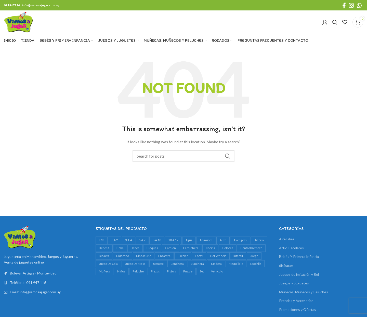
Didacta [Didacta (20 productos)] (104, 259)
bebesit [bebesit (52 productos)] (104, 251)
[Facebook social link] (344, 5)
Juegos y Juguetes (294, 286)
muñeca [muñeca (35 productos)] (104, 275)
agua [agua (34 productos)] (189, 243)
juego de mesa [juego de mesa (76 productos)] (135, 267)
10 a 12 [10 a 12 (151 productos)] (173, 243)
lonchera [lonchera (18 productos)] (177, 267)
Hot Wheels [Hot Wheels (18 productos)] (218, 259)
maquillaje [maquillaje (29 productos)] (236, 267)
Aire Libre (286, 242)
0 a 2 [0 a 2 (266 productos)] (114, 243)
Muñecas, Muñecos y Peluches (303, 295)
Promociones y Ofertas (297, 313)
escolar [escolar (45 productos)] (183, 259)
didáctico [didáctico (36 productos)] (122, 259)
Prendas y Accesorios (296, 304)
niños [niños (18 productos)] (121, 275)
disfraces (286, 269)
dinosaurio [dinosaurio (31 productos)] (143, 259)
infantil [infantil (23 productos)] (238, 259)
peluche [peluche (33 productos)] (138, 275)
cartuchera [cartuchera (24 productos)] (191, 251)
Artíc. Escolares (291, 251)
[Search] (335, 24)
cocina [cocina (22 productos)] (210, 251)
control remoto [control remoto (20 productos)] (251, 251)
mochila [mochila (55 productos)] (255, 267)
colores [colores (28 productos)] (227, 251)
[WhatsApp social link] (359, 5)
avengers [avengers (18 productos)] (240, 243)
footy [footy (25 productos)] (199, 259)
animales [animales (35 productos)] (206, 243)
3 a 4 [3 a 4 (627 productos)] (128, 243)
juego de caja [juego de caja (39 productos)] (108, 267)
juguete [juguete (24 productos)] (158, 267)
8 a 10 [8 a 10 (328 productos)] (157, 243)
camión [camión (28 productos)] (170, 251)
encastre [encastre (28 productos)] (164, 259)
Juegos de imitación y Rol (299, 277)
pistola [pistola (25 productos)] (171, 275)
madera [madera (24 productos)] (216, 267)
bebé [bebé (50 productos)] (120, 251)
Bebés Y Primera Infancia (299, 260)
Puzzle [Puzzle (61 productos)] (187, 275)
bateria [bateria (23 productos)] (259, 243)
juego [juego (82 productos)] (254, 259)
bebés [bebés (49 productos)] (135, 251)
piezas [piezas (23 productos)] (155, 275)
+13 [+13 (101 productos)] (101, 243)
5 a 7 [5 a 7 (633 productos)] (142, 243)
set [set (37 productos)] (202, 275)
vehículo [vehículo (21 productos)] (217, 275)
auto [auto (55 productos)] (223, 243)
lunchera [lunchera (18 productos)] (197, 267)
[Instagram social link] (351, 5)
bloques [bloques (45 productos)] (152, 251)
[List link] (46, 286)
